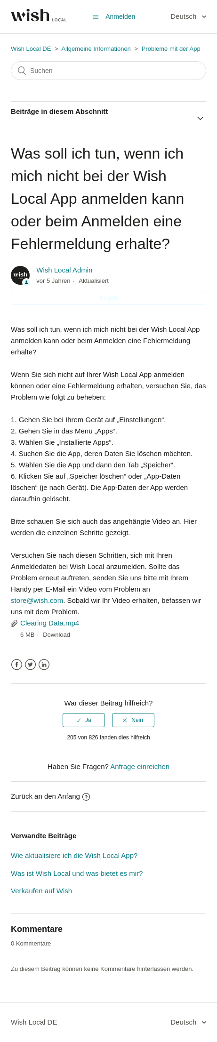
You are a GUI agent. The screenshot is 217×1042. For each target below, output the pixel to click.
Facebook (17, 665)
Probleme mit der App (171, 48)
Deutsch (184, 16)
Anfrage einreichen (139, 766)
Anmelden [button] (120, 16)
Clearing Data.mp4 (49, 623)
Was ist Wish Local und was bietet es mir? (77, 873)
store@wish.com (37, 600)
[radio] (84, 720)
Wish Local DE (31, 48)
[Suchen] (108, 70)
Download (56, 634)
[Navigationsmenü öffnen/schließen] (96, 16)
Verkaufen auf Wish (41, 891)
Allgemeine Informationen (95, 48)
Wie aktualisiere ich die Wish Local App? (74, 855)
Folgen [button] (108, 298)
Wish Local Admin (64, 270)
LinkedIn (44, 665)
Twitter (30, 665)
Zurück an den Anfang (50, 796)
